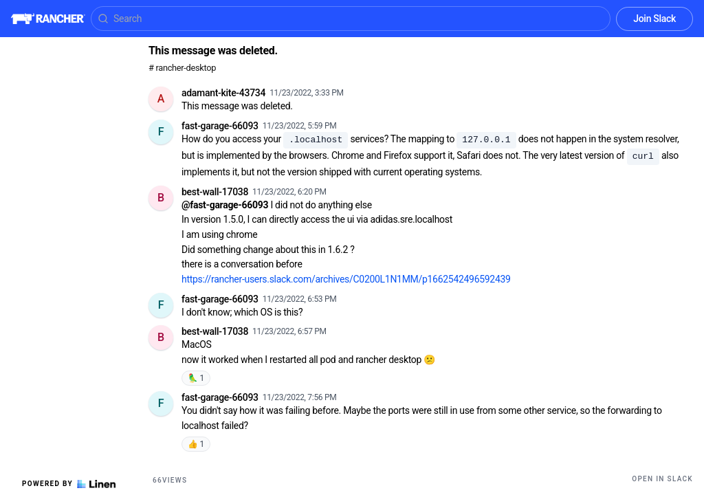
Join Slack (654, 18)
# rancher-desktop (182, 68)
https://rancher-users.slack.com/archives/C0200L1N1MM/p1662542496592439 (346, 279)
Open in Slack (662, 479)
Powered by (69, 484)
